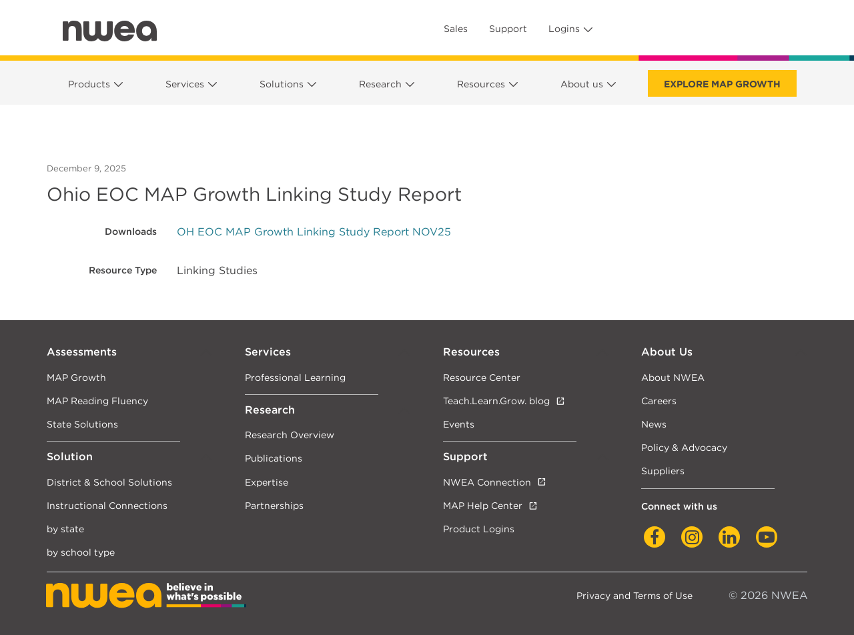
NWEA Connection (487, 482)
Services (184, 84)
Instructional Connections (107, 505)
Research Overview (289, 434)
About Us (667, 352)
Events (458, 424)
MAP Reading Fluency (97, 400)
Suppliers (663, 470)
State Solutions (82, 424)
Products (89, 84)
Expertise (266, 482)
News (654, 424)
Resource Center (481, 377)
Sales (456, 28)
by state (65, 528)
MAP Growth (76, 377)
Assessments (82, 352)
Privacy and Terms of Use (634, 595)
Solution (70, 456)
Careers (659, 400)
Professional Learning (295, 377)
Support (508, 28)
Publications (273, 458)
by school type (81, 552)
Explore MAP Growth (722, 84)
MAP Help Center (482, 505)
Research (380, 84)
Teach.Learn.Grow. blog (496, 400)
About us (581, 84)
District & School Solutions (109, 482)
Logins (564, 28)
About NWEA (673, 377)
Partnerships (274, 505)
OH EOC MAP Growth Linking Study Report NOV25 (314, 231)
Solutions (282, 84)
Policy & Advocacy (684, 447)
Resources (481, 84)
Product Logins (478, 528)
